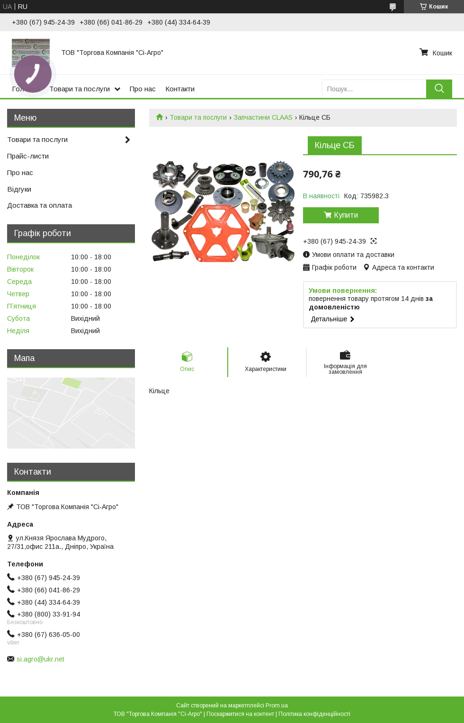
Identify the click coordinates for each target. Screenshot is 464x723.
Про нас (143, 89)
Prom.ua (277, 705)
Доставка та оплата (39, 205)
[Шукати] (439, 88)
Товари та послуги (79, 89)
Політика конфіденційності (314, 714)
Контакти (180, 89)
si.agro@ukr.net (40, 659)
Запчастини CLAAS (263, 117)
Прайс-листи (28, 156)
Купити (346, 215)
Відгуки (19, 189)
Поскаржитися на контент (240, 714)
